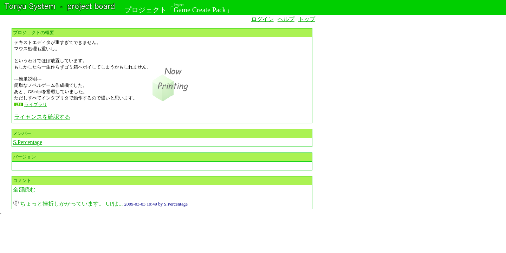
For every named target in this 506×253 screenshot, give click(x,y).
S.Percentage (27, 142)
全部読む (24, 190)
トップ (306, 19)
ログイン (262, 19)
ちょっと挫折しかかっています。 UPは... (71, 204)
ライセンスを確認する (42, 117)
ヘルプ (286, 19)
